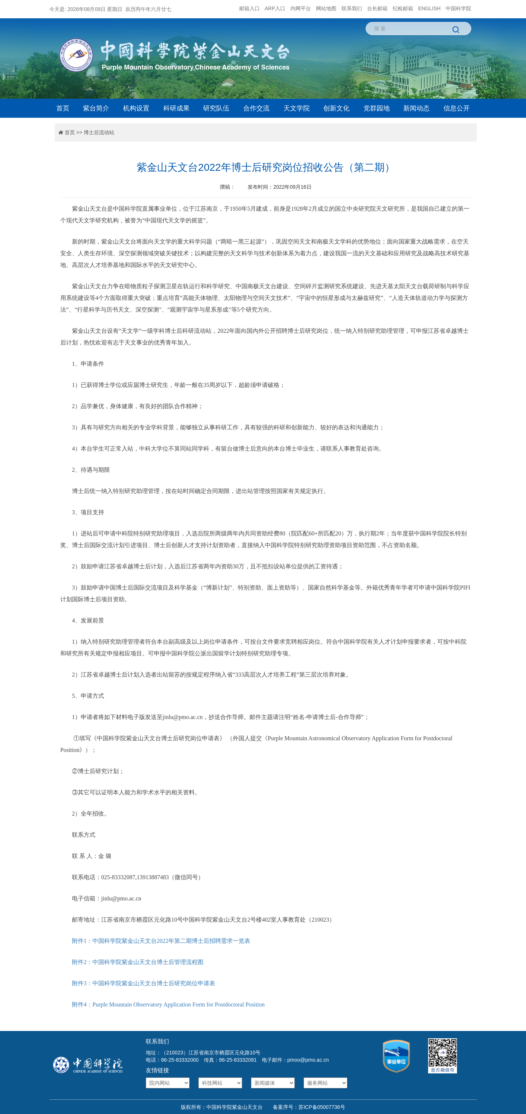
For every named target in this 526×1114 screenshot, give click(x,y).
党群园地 (376, 108)
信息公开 (456, 108)
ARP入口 (275, 8)
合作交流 (256, 108)
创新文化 (336, 108)
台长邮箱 (377, 8)
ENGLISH (429, 8)
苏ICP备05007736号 (321, 1107)
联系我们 (352, 8)
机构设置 (136, 108)
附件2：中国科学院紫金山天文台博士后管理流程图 (137, 962)
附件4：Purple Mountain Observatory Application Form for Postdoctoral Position (168, 1004)
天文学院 (296, 108)
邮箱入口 (249, 8)
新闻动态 (416, 108)
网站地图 (326, 8)
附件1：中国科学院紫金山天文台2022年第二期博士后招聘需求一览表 (161, 941)
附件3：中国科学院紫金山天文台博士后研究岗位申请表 (143, 983)
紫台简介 (96, 108)
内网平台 (300, 8)
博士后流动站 (99, 132)
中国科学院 (458, 8)
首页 (62, 108)
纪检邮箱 (403, 8)
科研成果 (176, 108)
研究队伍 (216, 108)
